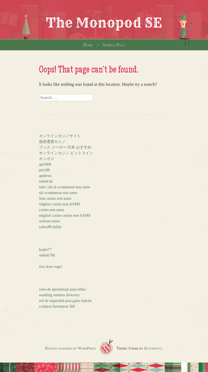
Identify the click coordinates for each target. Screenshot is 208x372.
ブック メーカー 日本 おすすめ (65, 147)
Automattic (153, 348)
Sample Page (114, 44)
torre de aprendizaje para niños (62, 289)
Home (88, 44)
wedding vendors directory (59, 295)
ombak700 (47, 255)
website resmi (49, 221)
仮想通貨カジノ (52, 142)
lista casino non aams (55, 198)
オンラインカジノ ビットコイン (66, 153)
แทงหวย (46, 181)
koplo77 (45, 250)
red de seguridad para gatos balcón (65, 301)
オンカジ (46, 159)
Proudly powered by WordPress (70, 348)
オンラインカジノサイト (60, 136)
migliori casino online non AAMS (65, 215)
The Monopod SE (104, 23)
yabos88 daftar (50, 227)
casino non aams (51, 210)
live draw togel (50, 267)
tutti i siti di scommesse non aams (64, 187)
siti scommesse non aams (58, 193)
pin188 (44, 170)
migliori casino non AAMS (59, 204)
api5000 (45, 164)
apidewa (45, 176)
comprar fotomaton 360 (57, 306)
